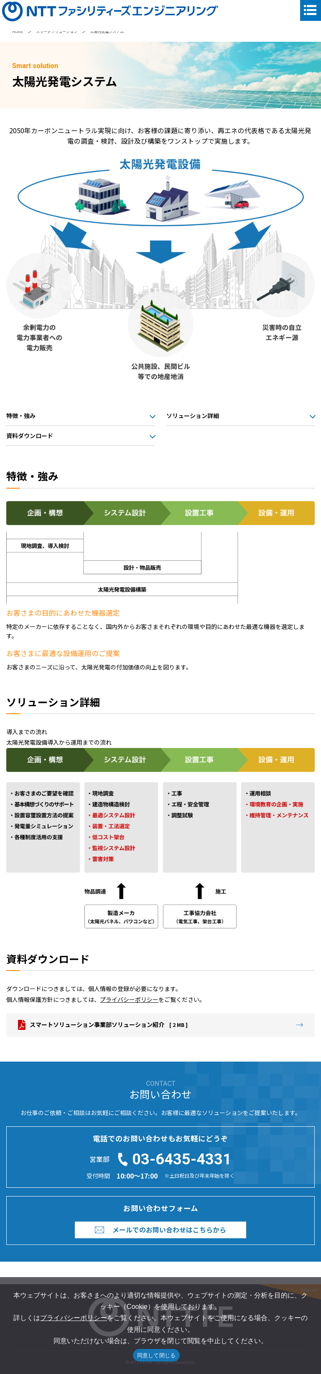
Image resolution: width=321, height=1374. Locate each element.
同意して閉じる (156, 1355)
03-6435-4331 (182, 1159)
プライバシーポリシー (129, 999)
